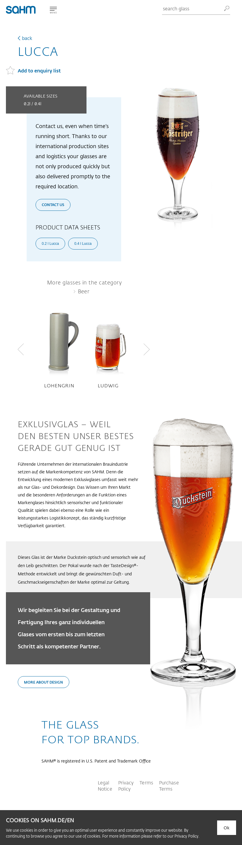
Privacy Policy (126, 785)
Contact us (53, 204)
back (27, 38)
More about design (43, 682)
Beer (84, 291)
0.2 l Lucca (50, 244)
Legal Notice (105, 785)
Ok (227, 828)
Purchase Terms (169, 785)
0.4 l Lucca (83, 244)
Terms (146, 782)
